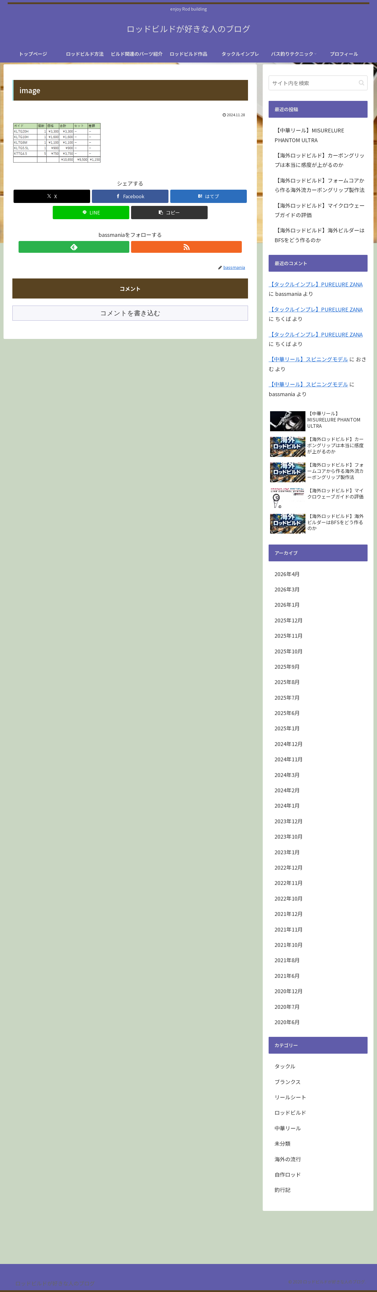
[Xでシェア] (52, 196)
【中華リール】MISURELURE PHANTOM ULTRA (309, 134)
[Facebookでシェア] (130, 196)
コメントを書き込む (130, 313)
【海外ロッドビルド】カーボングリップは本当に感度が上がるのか (320, 159)
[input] (318, 83)
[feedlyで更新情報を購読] (123, 247)
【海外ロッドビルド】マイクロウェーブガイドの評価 (320, 210)
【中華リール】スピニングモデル (308, 359)
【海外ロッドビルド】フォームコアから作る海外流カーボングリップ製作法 (320, 185)
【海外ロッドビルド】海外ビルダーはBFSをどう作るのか (320, 234)
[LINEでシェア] (91, 212)
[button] (169, 212)
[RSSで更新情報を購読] (137, 247)
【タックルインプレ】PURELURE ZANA (316, 284)
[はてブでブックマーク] (208, 196)
